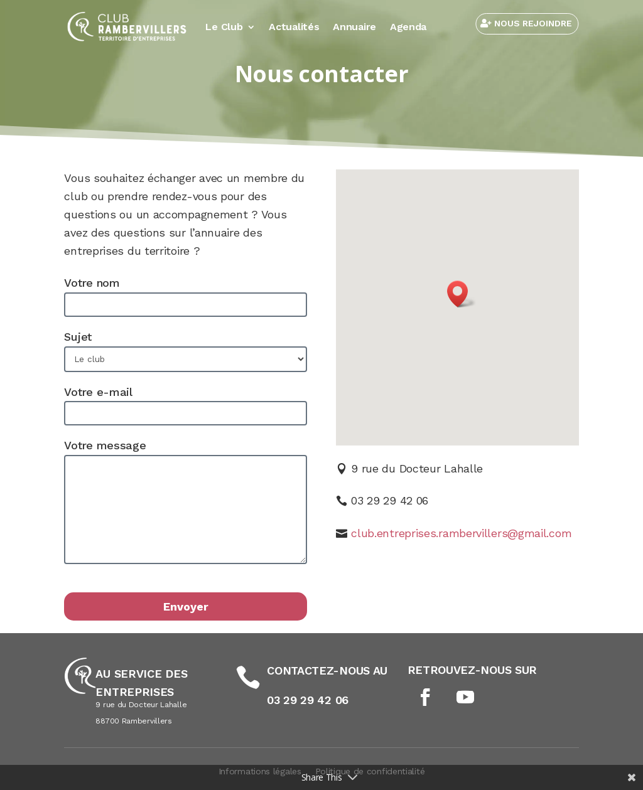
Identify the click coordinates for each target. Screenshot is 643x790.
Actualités (294, 27)
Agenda (408, 27)
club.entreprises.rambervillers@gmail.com (461, 533)
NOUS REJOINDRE (533, 23)
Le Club (223, 27)
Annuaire (354, 27)
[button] (461, 293)
